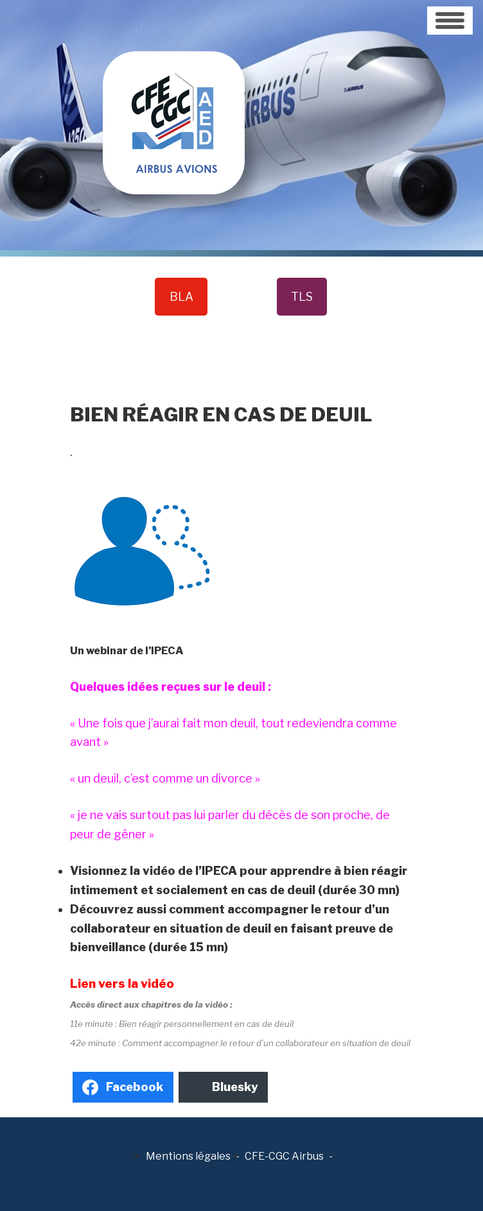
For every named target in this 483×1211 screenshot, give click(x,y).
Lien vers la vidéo (122, 983)
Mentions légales (188, 1156)
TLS (302, 296)
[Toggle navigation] (450, 20)
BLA (181, 296)
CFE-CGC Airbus (284, 1156)
